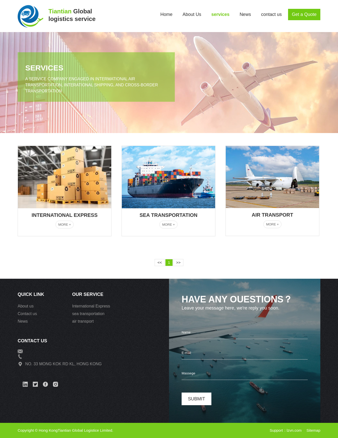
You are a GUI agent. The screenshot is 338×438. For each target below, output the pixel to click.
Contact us (27, 314)
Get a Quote (304, 14)
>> (178, 262)
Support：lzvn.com (286, 430)
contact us (271, 14)
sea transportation (88, 314)
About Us (192, 14)
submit (196, 398)
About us (26, 306)
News (245, 14)
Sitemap (313, 430)
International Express (91, 306)
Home (166, 14)
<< (159, 262)
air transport (83, 321)
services (220, 14)
